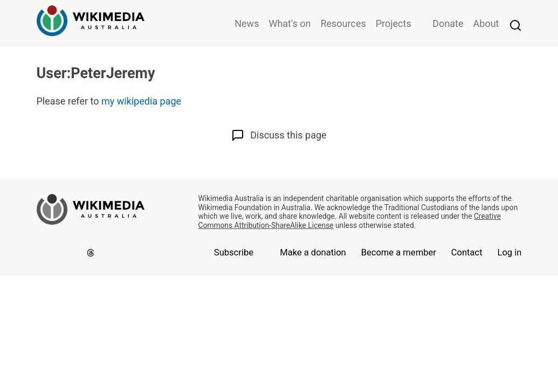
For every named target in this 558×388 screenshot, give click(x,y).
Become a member (398, 252)
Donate (447, 23)
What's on (289, 23)
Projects (393, 23)
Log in (509, 252)
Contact (467, 252)
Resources (343, 23)
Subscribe (233, 252)
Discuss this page (278, 135)
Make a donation (313, 252)
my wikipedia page (141, 101)
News (247, 23)
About (486, 23)
